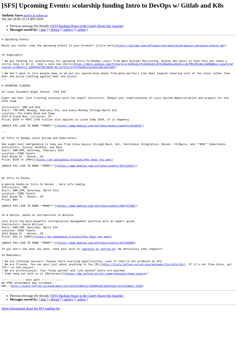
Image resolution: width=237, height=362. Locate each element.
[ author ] (82, 29)
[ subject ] (68, 29)
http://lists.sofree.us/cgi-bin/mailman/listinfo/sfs (143, 310)
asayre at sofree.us (35, 15)
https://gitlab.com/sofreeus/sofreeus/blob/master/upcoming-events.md (170, 47)
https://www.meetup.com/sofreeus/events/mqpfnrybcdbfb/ (100, 143)
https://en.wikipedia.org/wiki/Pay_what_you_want (74, 184)
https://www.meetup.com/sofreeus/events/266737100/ (97, 239)
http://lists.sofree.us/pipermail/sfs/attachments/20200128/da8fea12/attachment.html (76, 336)
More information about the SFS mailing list (31, 358)
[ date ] (43, 29)
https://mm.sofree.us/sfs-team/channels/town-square (105, 321)
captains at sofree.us (98, 291)
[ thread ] (55, 29)
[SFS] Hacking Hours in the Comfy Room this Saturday (87, 26)
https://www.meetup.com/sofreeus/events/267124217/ (97, 191)
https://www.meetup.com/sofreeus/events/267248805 (96, 284)
